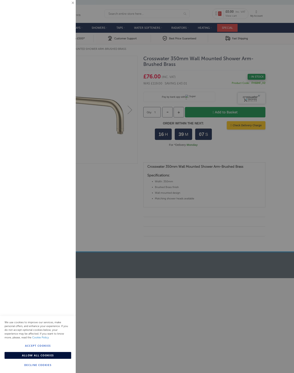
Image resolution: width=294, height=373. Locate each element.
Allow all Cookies (38, 355)
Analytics (65, 95)
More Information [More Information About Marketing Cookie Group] (60, 79)
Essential (65, 7)
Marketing (65, 47)
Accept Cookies (38, 345)
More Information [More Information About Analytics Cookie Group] (60, 115)
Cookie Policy (40, 337)
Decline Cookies (37, 365)
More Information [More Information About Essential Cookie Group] (60, 31)
